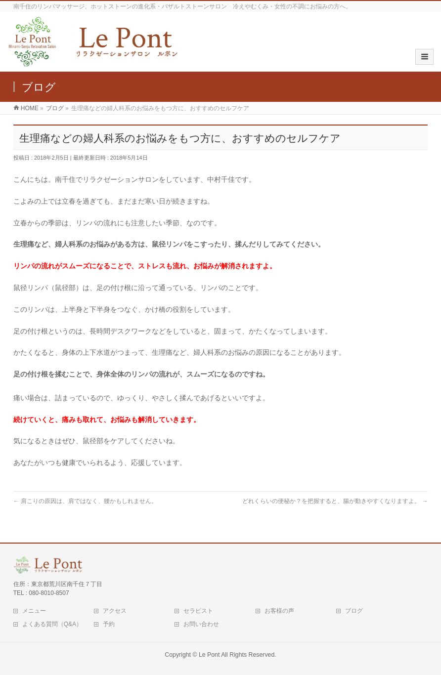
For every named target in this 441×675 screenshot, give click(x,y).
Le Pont (209, 654)
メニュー (34, 610)
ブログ (354, 610)
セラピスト (198, 610)
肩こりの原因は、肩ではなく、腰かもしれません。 (85, 501)
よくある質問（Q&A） (52, 624)
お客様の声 (279, 610)
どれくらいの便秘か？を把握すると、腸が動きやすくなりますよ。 (335, 501)
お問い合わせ (201, 624)
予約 (109, 624)
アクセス (115, 610)
